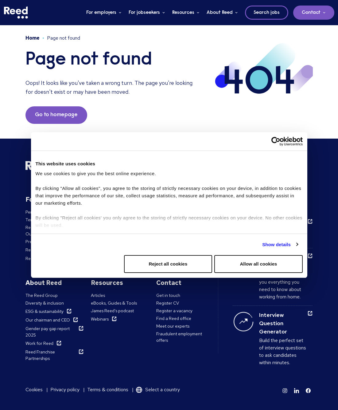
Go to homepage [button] (56, 115)
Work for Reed (39, 343)
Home (32, 38)
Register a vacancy (174, 310)
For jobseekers (144, 12)
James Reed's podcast (112, 310)
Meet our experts (172, 326)
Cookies (34, 389)
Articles (98, 295)
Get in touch (168, 295)
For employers (101, 12)
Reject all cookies (168, 263)
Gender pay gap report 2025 (47, 332)
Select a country (162, 389)
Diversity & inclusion (44, 303)
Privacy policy (65, 389)
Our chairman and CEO (47, 320)
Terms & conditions (107, 389)
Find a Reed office (173, 318)
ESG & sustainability (44, 311)
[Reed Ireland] (16, 12)
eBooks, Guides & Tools (114, 303)
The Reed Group (41, 295)
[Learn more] (284, 390)
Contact (311, 12)
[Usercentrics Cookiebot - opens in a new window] (276, 141)
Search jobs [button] (267, 12)
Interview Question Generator (273, 323)
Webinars (100, 319)
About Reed (220, 12)
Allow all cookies (258, 263)
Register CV (167, 303)
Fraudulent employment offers (179, 337)
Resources (183, 12)
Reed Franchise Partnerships (40, 355)
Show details (276, 244)
